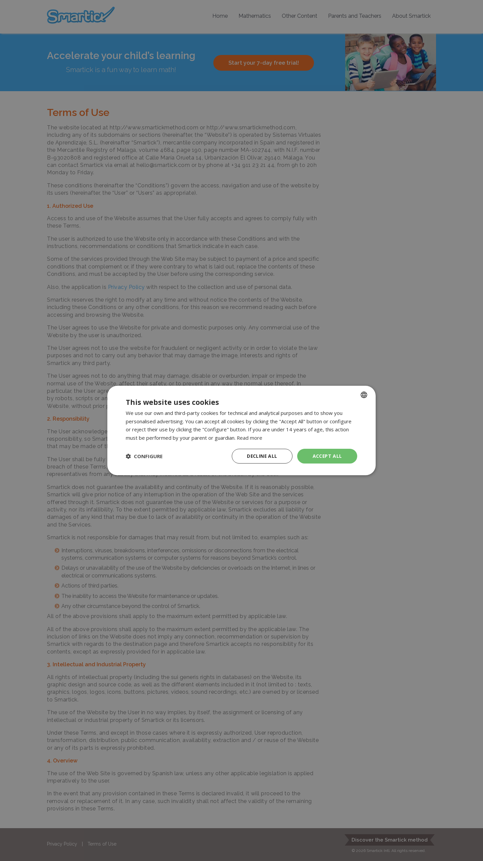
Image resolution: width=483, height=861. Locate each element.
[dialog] (241, 430)
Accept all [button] (327, 456)
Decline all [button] (262, 456)
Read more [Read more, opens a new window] (250, 437)
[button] (144, 456)
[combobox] (364, 394)
